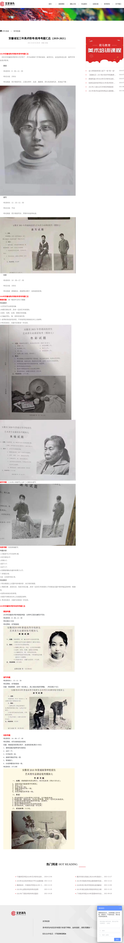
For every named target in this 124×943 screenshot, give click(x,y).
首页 (50, 4)
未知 (46, 43)
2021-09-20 (108, 893)
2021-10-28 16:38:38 (34, 43)
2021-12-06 (108, 885)
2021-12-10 (48, 885)
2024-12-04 (48, 876)
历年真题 (5, 31)
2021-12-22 (48, 881)
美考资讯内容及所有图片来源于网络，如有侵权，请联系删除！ (67, 928)
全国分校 (95, 4)
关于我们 (118, 4)
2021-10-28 (48, 893)
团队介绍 (73, 4)
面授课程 (61, 4)
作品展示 (84, 4)
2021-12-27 (108, 876)
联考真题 (17, 31)
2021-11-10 (48, 889)
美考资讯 (107, 4)
